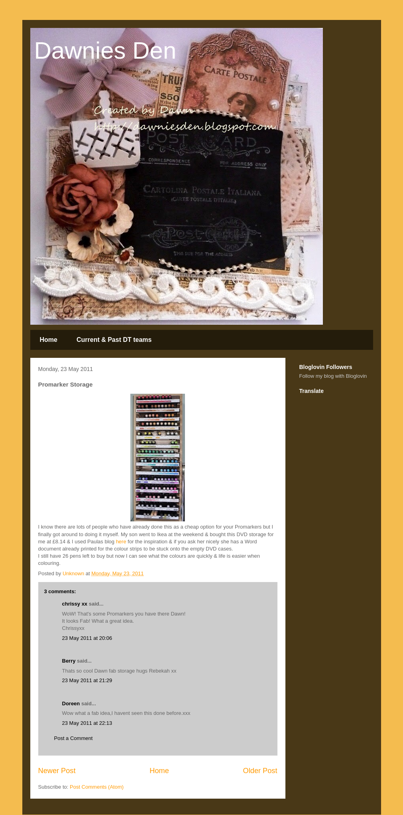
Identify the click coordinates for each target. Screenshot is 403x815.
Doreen (71, 703)
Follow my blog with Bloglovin (333, 376)
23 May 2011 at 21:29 (87, 680)
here (121, 542)
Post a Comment (73, 738)
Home (48, 339)
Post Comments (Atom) (97, 787)
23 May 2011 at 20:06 (87, 638)
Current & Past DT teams (114, 339)
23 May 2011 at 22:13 (87, 723)
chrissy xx (75, 604)
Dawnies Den (105, 50)
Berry (69, 661)
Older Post (260, 771)
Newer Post (57, 771)
